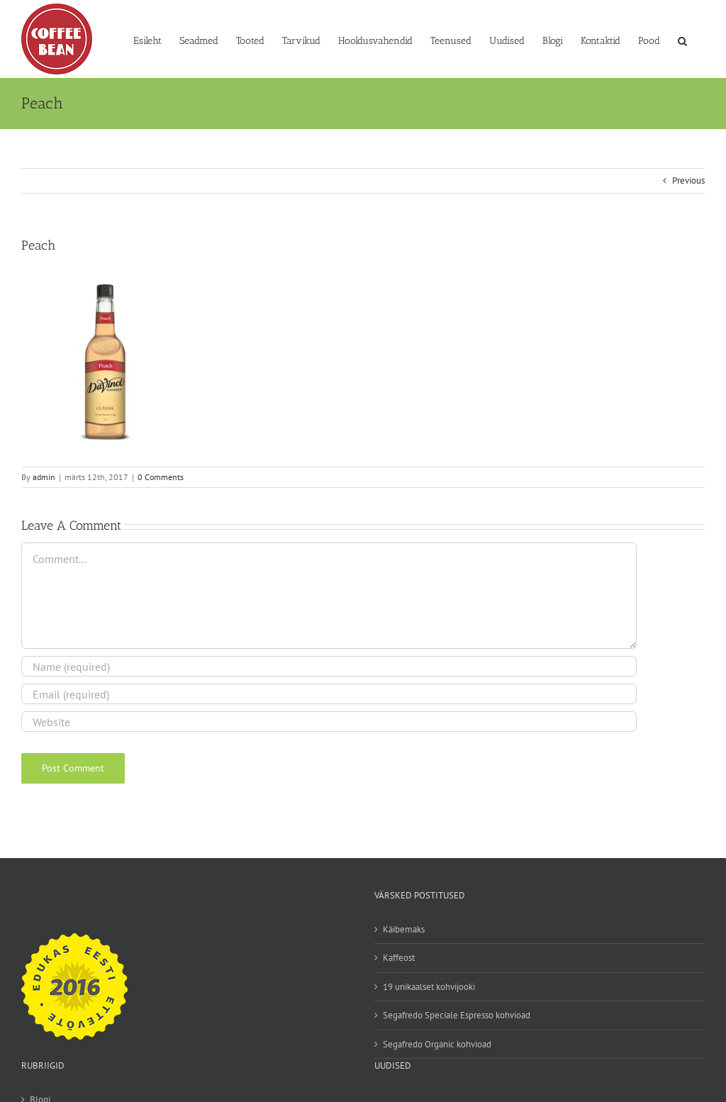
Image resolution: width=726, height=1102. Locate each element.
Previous (688, 180)
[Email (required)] (329, 694)
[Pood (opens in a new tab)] (649, 40)
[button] (682, 40)
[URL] (329, 721)
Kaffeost (399, 958)
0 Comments (161, 477)
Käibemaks (404, 929)
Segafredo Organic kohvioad (437, 1044)
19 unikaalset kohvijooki (429, 987)
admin (44, 477)
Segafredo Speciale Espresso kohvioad (456, 1015)
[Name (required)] (329, 666)
